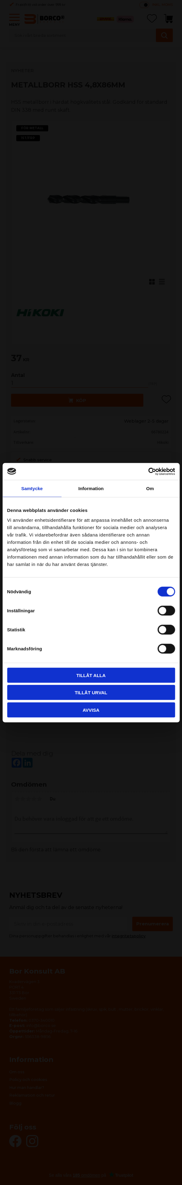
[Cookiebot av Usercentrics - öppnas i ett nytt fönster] (148, 471)
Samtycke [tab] (32, 488)
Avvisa (91, 709)
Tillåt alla (91, 675)
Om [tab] (150, 488)
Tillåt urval (91, 692)
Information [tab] (91, 488)
